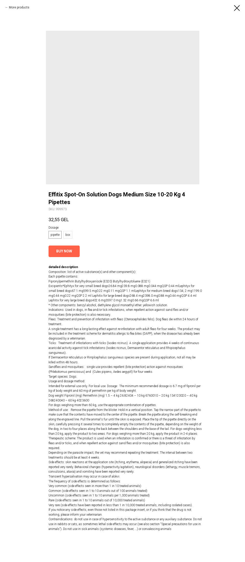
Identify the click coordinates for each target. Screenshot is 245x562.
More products (19, 7)
